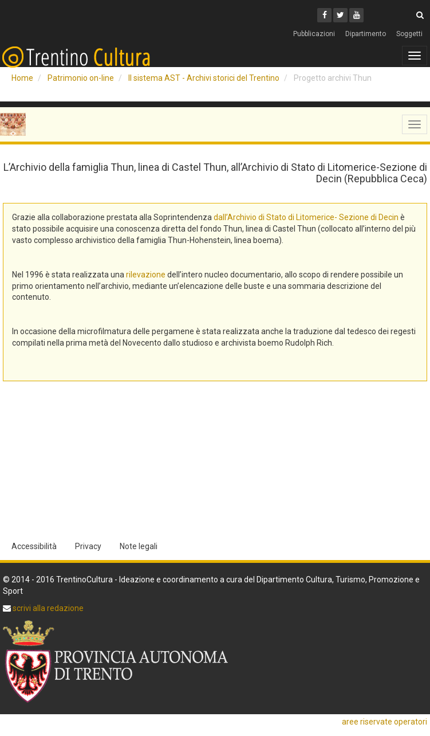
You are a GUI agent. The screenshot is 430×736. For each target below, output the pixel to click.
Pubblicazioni (314, 34)
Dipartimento (365, 34)
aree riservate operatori (384, 721)
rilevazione (145, 274)
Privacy (88, 546)
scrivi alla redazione (47, 608)
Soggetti (409, 34)
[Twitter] (340, 15)
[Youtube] (356, 15)
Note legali (138, 546)
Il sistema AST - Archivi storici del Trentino (203, 78)
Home (22, 78)
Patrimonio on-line (81, 78)
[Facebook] (324, 15)
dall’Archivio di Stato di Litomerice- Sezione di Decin (306, 217)
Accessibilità (34, 546)
